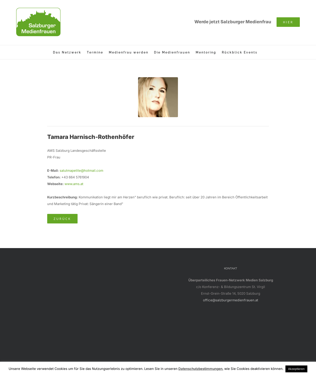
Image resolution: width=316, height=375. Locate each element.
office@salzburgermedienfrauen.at (230, 300)
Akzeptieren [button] (296, 369)
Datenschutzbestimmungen (200, 369)
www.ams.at (73, 184)
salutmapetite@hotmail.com (81, 170)
